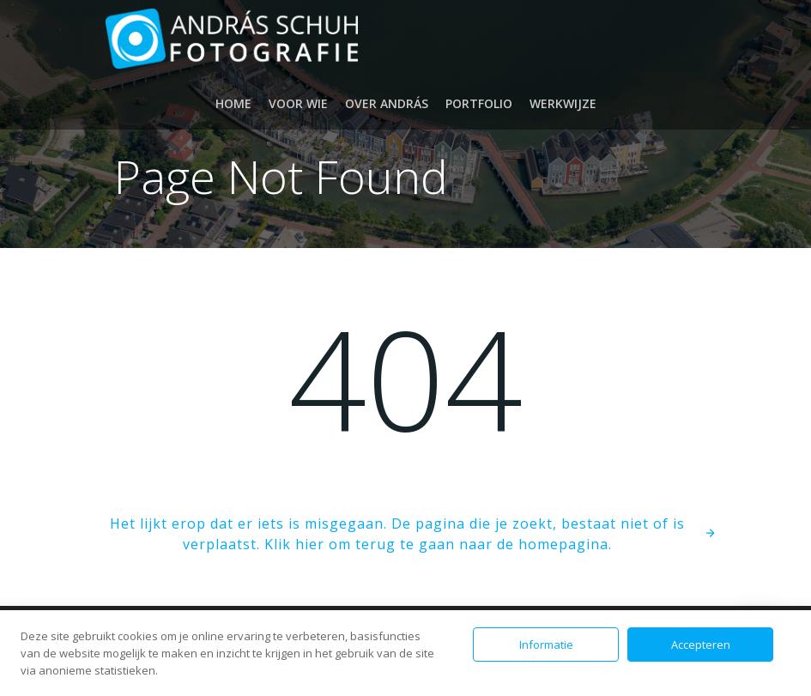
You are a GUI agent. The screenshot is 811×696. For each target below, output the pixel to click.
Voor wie (298, 103)
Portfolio (478, 103)
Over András (386, 103)
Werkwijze (563, 103)
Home (233, 103)
